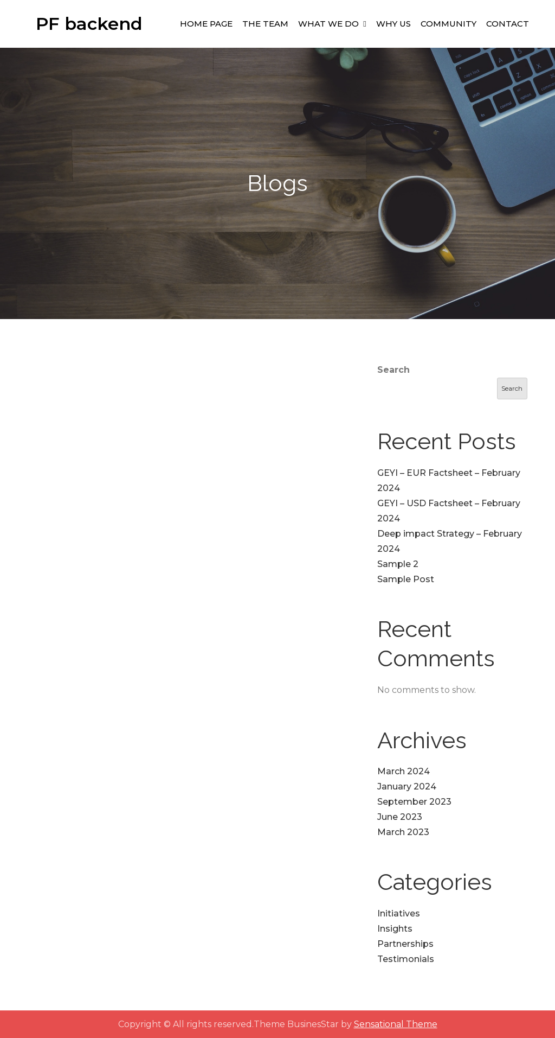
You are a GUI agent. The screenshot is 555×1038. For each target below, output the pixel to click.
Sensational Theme (395, 1024)
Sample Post (405, 579)
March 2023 (403, 832)
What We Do (328, 23)
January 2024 (406, 786)
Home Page (206, 23)
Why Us (393, 23)
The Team (265, 23)
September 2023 (414, 802)
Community (448, 23)
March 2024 (403, 771)
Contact (507, 23)
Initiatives (398, 913)
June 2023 (399, 817)
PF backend (89, 23)
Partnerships (405, 944)
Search (393, 370)
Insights (394, 929)
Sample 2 (397, 564)
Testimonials (405, 959)
